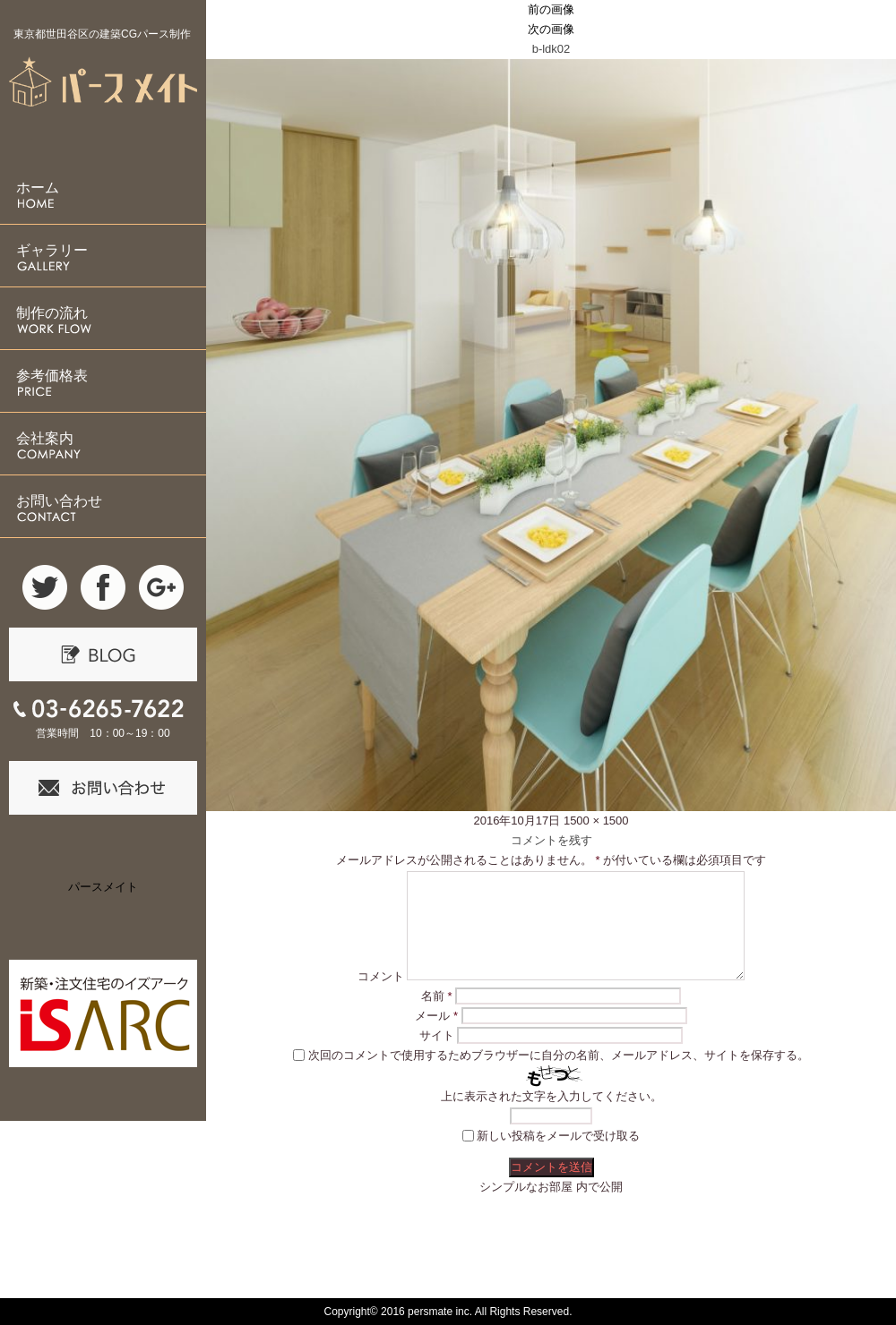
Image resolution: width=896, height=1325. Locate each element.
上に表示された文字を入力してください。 (551, 1096)
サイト (436, 1035)
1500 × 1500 (596, 820)
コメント (381, 976)
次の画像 (551, 29)
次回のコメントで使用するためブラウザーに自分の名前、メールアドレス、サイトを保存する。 (558, 1055)
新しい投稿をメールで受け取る (558, 1135)
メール (436, 1015)
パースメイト (103, 886)
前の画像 (551, 9)
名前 (436, 996)
